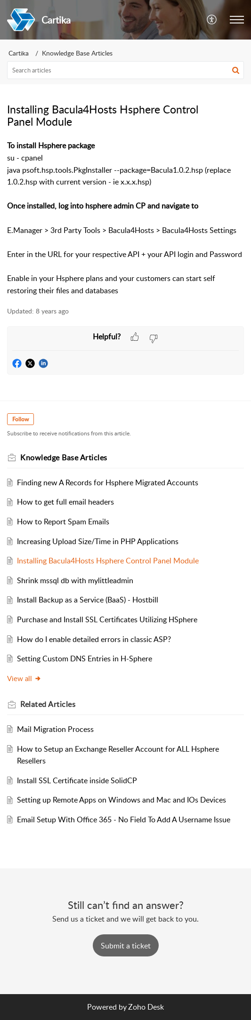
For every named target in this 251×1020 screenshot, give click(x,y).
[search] (125, 70)
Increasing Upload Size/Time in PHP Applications (97, 541)
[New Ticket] (126, 945)
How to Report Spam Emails (63, 521)
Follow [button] (20, 419)
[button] (212, 20)
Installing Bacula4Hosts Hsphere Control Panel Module (108, 560)
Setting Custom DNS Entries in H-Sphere (84, 658)
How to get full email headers (65, 502)
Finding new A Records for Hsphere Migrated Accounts (107, 482)
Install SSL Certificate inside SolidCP (77, 780)
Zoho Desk (146, 1007)
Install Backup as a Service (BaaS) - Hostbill (87, 599)
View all (24, 678)
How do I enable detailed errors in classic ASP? (94, 639)
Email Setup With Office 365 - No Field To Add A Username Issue (123, 819)
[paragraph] (125, 218)
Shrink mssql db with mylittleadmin (75, 580)
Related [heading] (47, 704)
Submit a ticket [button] (126, 945)
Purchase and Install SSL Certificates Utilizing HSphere (107, 619)
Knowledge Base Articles (77, 52)
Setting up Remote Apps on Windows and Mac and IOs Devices (121, 800)
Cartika (18, 52)
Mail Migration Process (55, 729)
